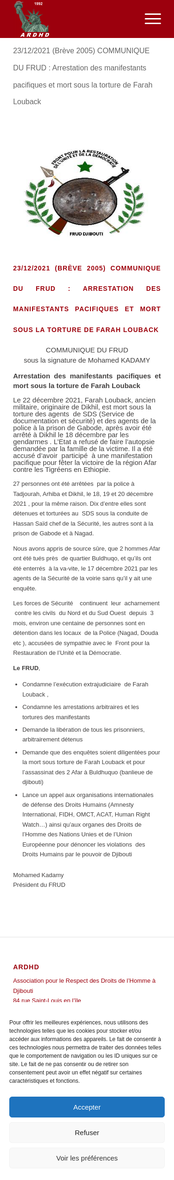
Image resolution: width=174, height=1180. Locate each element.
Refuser (87, 1132)
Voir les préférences (87, 1158)
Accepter (87, 1107)
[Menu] (148, 19)
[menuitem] (148, 19)
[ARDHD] (72, 19)
